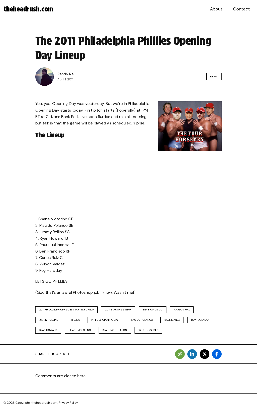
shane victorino (117, 333)
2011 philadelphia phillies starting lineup (68, 310)
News (212, 76)
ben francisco (161, 310)
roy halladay (49, 333)
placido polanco (150, 321)
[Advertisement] (128, 183)
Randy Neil (66, 74)
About (217, 9)
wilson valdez (191, 333)
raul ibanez (184, 321)
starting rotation (155, 333)
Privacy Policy (69, 406)
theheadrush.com (30, 9)
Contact (242, 9)
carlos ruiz (193, 310)
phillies (78, 321)
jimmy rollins (50, 321)
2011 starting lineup (124, 310)
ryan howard (82, 333)
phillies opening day (111, 321)
